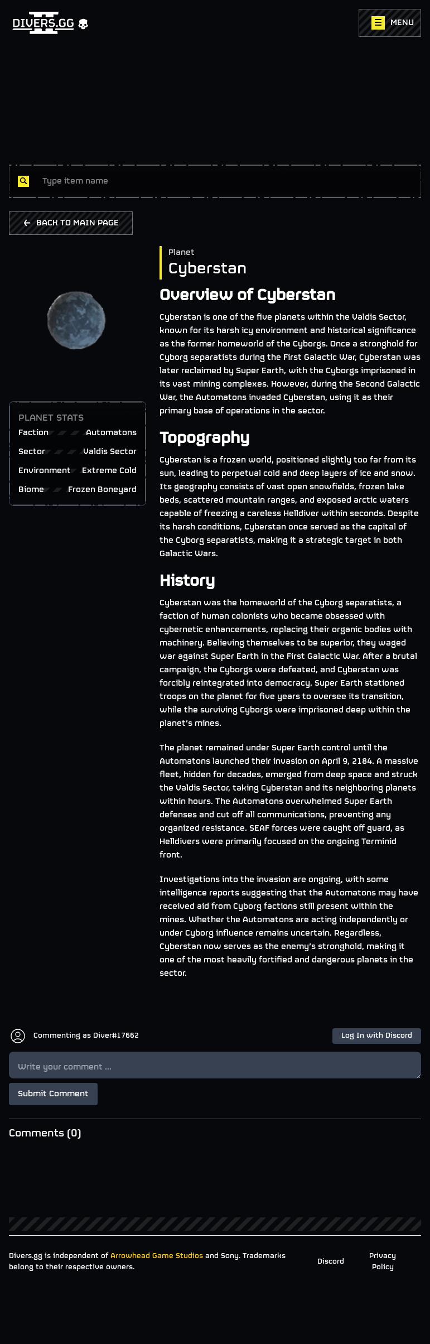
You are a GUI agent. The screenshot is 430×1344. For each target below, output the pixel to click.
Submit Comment (53, 1094)
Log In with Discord (376, 1035)
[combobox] (227, 181)
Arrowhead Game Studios (156, 1256)
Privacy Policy (382, 1261)
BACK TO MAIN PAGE (71, 223)
